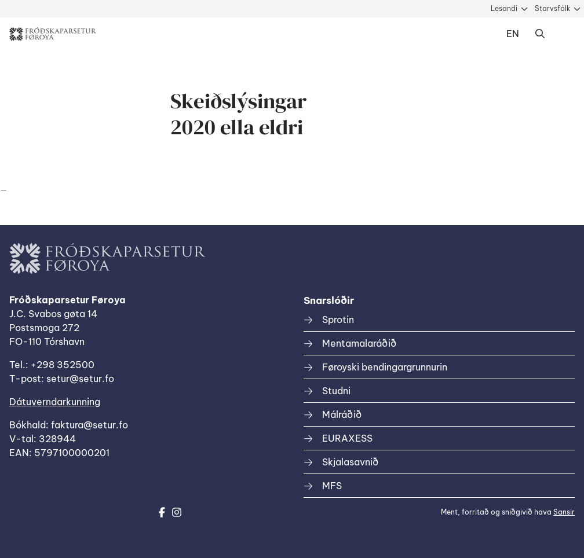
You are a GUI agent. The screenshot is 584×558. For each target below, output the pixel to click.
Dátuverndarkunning (54, 402)
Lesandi (504, 8)
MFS (332, 485)
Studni (336, 391)
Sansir (564, 512)
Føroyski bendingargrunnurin (384, 367)
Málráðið (342, 414)
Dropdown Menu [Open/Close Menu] (563, 34)
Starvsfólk (552, 8)
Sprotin (338, 319)
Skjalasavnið (350, 462)
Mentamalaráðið (359, 343)
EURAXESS (347, 438)
